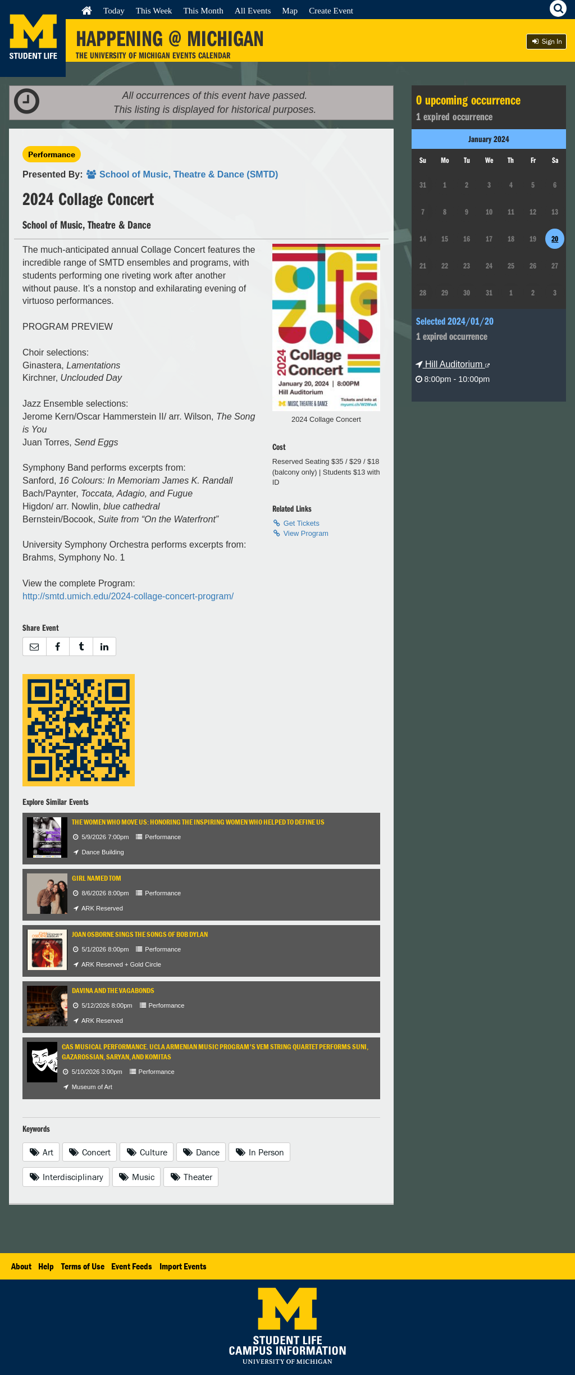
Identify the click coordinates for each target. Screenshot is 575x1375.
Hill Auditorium (453, 364)
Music (136, 1176)
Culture (146, 1152)
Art (41, 1152)
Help (46, 1266)
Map (290, 10)
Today (114, 10)
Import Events (183, 1266)
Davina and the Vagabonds (113, 990)
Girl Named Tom (96, 878)
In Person (259, 1152)
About (21, 1266)
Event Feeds (131, 1266)
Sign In (546, 41)
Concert (90, 1152)
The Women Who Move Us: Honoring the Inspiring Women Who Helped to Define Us (198, 822)
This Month (203, 10)
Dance (201, 1152)
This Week (154, 10)
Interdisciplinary (66, 1176)
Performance (51, 154)
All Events (253, 10)
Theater (191, 1176)
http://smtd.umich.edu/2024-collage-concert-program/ (128, 596)
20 (554, 239)
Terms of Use (82, 1266)
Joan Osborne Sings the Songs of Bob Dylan (140, 934)
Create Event (331, 10)
